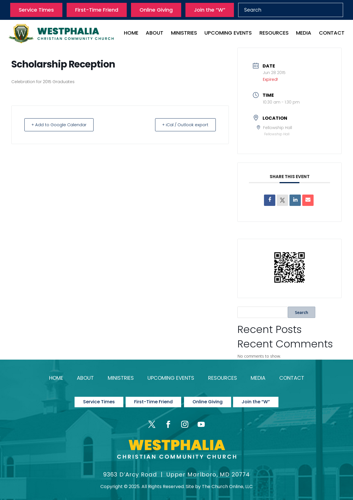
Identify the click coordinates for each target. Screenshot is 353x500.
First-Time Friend (96, 9)
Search (301, 312)
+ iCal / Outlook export (184, 125)
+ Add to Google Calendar (60, 125)
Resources (274, 33)
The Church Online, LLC (227, 483)
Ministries (184, 33)
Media (303, 33)
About (154, 33)
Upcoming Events (228, 33)
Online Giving (156, 9)
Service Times (36, 9)
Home (131, 33)
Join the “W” (209, 9)
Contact (331, 33)
